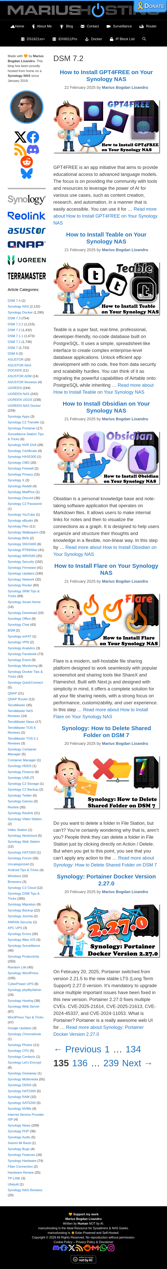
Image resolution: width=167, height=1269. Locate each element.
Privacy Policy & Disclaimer (94, 1242)
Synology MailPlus (21, 492)
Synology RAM (18, 1097)
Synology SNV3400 (22, 544)
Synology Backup (20, 910)
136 (80, 1063)
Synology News (19, 1125)
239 (111, 1063)
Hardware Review (21, 1172)
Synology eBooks (20, 520)
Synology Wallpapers (23, 532)
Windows (14, 876)
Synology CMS (18, 463)
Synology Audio (19, 1137)
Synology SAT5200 (22, 1103)
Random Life (17, 967)
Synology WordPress (23, 973)
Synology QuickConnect (25, 682)
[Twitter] (71, 1247)
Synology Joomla (20, 916)
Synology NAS (18, 306)
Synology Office (19, 619)
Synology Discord (20, 498)
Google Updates (20, 1028)
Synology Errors (19, 934)
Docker (93, 39)
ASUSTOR (16, 359)
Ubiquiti (13, 1184)
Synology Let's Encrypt (24, 1062)
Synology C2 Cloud (22, 888)
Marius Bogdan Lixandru (83, 1219)
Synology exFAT (19, 636)
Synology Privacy (20, 474)
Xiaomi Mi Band (19, 1143)
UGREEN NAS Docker (24, 406)
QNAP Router (18, 699)
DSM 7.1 (14, 342)
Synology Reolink (20, 813)
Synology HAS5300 (22, 457)
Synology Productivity (23, 956)
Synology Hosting (20, 1001)
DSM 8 (13, 353)
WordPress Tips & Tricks (26, 1017)
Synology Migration (22, 904)
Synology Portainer (22, 428)
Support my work (85, 1214)
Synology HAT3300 (22, 852)
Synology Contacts (21, 1057)
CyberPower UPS (20, 984)
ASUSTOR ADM (20, 376)
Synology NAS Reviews (25, 1190)
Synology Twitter (20, 795)
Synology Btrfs (18, 538)
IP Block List (122, 39)
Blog (66, 26)
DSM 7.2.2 (15, 324)
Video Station (17, 830)
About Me (42, 26)
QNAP (12, 693)
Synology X (16, 480)
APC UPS (15, 928)
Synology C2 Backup (23, 789)
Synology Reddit (20, 486)
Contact (90, 26)
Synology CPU (18, 1051)
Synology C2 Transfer (23, 422)
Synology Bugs (19, 1149)
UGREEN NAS (18, 394)
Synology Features (21, 1155)
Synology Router (20, 585)
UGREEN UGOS (20, 400)
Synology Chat (18, 624)
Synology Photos (20, 1045)
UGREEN (15, 388)
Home (17, 26)
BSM (11, 630)
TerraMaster (16, 705)
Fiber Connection (20, 1166)
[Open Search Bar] (144, 39)
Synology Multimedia (23, 1079)
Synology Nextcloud (22, 836)
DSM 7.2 (14, 330)
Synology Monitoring (23, 666)
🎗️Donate (150, 5)
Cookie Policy (63, 1242)
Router (148, 26)
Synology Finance (21, 772)
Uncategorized (18, 864)
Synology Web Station (24, 841)
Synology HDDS (20, 766)
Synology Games (20, 801)
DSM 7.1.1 (15, 336)
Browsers (14, 882)
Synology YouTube (21, 514)
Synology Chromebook (24, 1034)
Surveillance (119, 26)
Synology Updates (21, 573)
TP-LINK (14, 1178)
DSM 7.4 (14, 301)
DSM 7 (13, 348)
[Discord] (56, 1247)
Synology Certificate (22, 451)
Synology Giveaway (22, 1073)
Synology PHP (18, 1131)
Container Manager (22, 760)
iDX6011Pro (65, 39)
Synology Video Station (25, 819)
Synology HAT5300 (22, 1091)
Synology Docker (20, 312)
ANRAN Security (20, 922)
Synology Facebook (22, 654)
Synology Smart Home (24, 602)
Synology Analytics (21, 648)
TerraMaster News (21, 722)
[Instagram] (111, 1247)
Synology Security (21, 562)
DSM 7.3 (14, 318)
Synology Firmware (22, 568)
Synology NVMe (19, 1108)
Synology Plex (18, 526)
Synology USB (18, 778)
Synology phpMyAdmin (24, 990)
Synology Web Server (23, 1006)
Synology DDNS (20, 1085)
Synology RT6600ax (22, 550)
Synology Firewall (20, 468)
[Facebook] (63, 1247)
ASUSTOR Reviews (22, 382)
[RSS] (79, 1247)
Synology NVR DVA (22, 445)
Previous (77, 1049)
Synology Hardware (22, 1161)
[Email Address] (95, 1247)
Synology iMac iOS (22, 940)
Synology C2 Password (25, 504)
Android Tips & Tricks (23, 870)
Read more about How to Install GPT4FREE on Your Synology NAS (105, 215)
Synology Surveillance (24, 946)
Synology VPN (18, 642)
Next (137, 1063)
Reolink (13, 807)
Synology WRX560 (21, 556)
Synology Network (21, 579)
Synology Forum (20, 858)
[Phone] (87, 1247)
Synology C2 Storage (23, 784)
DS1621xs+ (33, 39)
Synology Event (19, 660)
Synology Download (22, 613)
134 (133, 1049)
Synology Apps (18, 416)
